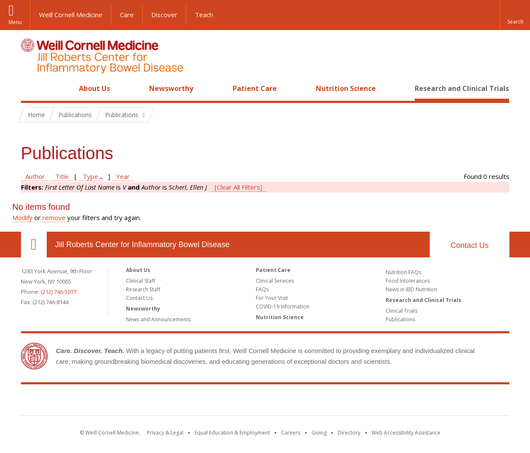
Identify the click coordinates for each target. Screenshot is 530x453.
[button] (515, 15)
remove (54, 217)
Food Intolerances (408, 280)
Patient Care (255, 88)
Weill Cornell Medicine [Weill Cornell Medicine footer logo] (202, 401)
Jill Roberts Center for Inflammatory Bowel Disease (142, 244)
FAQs (262, 289)
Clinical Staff (140, 280)
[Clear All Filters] (238, 187)
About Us (94, 88)
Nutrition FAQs (403, 272)
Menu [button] (15, 22)
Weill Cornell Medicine (70, 14)
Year (123, 176)
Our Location (34, 244)
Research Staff (143, 289)
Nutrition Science (346, 88)
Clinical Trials (401, 310)
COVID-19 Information (282, 306)
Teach (204, 14)
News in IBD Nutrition (411, 289)
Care (127, 14)
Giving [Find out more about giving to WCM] (318, 432)
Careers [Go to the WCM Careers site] (290, 432)
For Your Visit (272, 298)
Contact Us (469, 245)
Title (62, 176)
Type (90, 176)
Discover (164, 14)
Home (30, 88)
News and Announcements (158, 319)
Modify (22, 217)
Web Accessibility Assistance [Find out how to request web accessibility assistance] (405, 432)
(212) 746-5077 (59, 292)
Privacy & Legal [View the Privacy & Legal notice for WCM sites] (165, 432)
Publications (400, 319)
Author (35, 176)
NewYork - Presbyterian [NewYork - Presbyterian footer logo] (336, 401)
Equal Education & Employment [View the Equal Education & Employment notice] (232, 432)
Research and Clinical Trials (462, 88)
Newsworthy (171, 88)
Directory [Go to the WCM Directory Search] (349, 432)
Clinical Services (275, 280)
